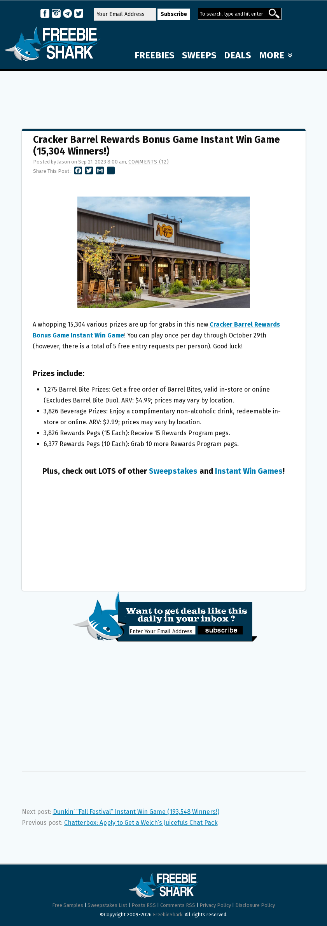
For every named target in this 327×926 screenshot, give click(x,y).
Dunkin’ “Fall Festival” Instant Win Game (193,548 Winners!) (136, 811)
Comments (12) (148, 162)
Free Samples (67, 905)
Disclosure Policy (255, 905)
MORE (275, 55)
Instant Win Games (249, 471)
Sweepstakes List (107, 905)
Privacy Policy (215, 905)
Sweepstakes (173, 471)
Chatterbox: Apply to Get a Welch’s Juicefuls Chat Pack (141, 822)
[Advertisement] (163, 96)
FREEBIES (155, 55)
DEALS (237, 55)
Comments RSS (177, 905)
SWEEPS (199, 55)
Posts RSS (143, 905)
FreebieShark (167, 914)
